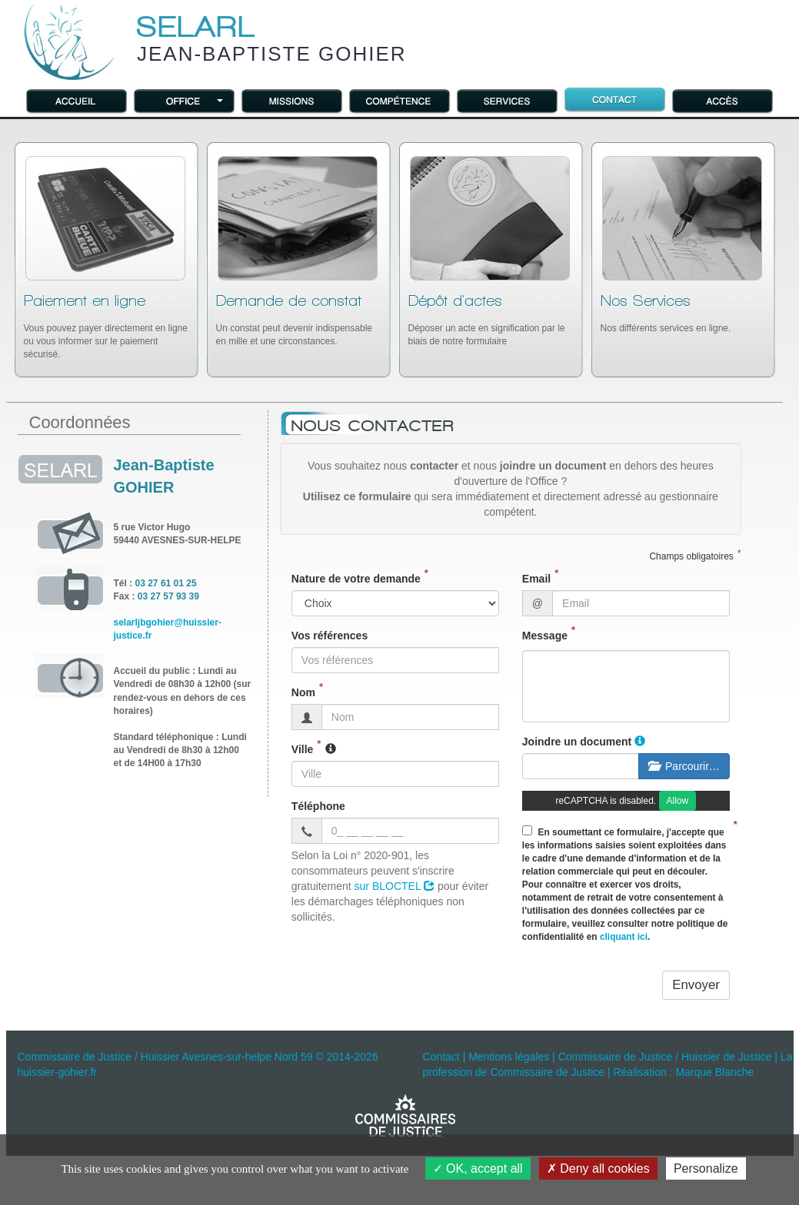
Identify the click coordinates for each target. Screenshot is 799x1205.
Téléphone (318, 806)
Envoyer (696, 985)
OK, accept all (478, 1168)
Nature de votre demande (356, 579)
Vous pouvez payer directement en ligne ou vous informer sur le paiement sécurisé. (106, 326)
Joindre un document (576, 741)
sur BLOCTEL (395, 886)
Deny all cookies (598, 1168)
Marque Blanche (714, 1072)
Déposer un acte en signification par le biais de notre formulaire (486, 320)
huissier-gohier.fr (58, 1072)
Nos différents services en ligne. (666, 313)
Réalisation (639, 1072)
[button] (184, 100)
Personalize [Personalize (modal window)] (706, 1168)
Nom (303, 692)
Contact (441, 1057)
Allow (678, 800)
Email (536, 579)
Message (545, 635)
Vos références (329, 635)
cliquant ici (624, 936)
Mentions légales (508, 1057)
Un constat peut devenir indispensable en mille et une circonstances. (294, 320)
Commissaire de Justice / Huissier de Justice (665, 1057)
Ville (302, 749)
